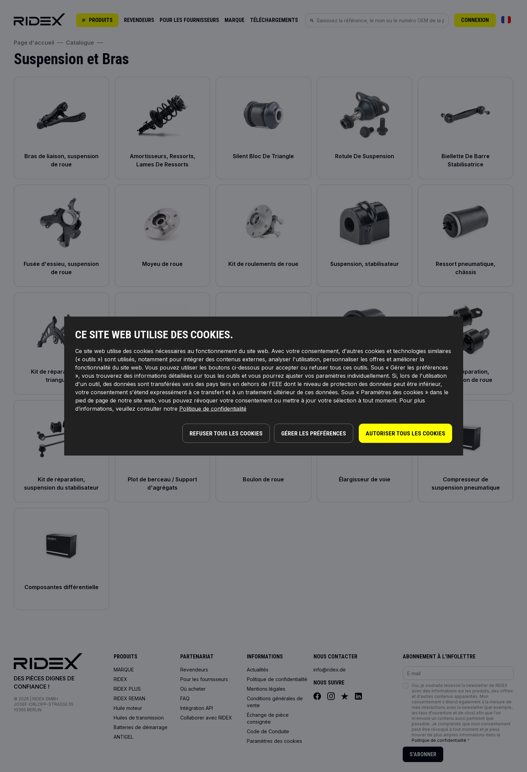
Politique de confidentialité (213, 409)
